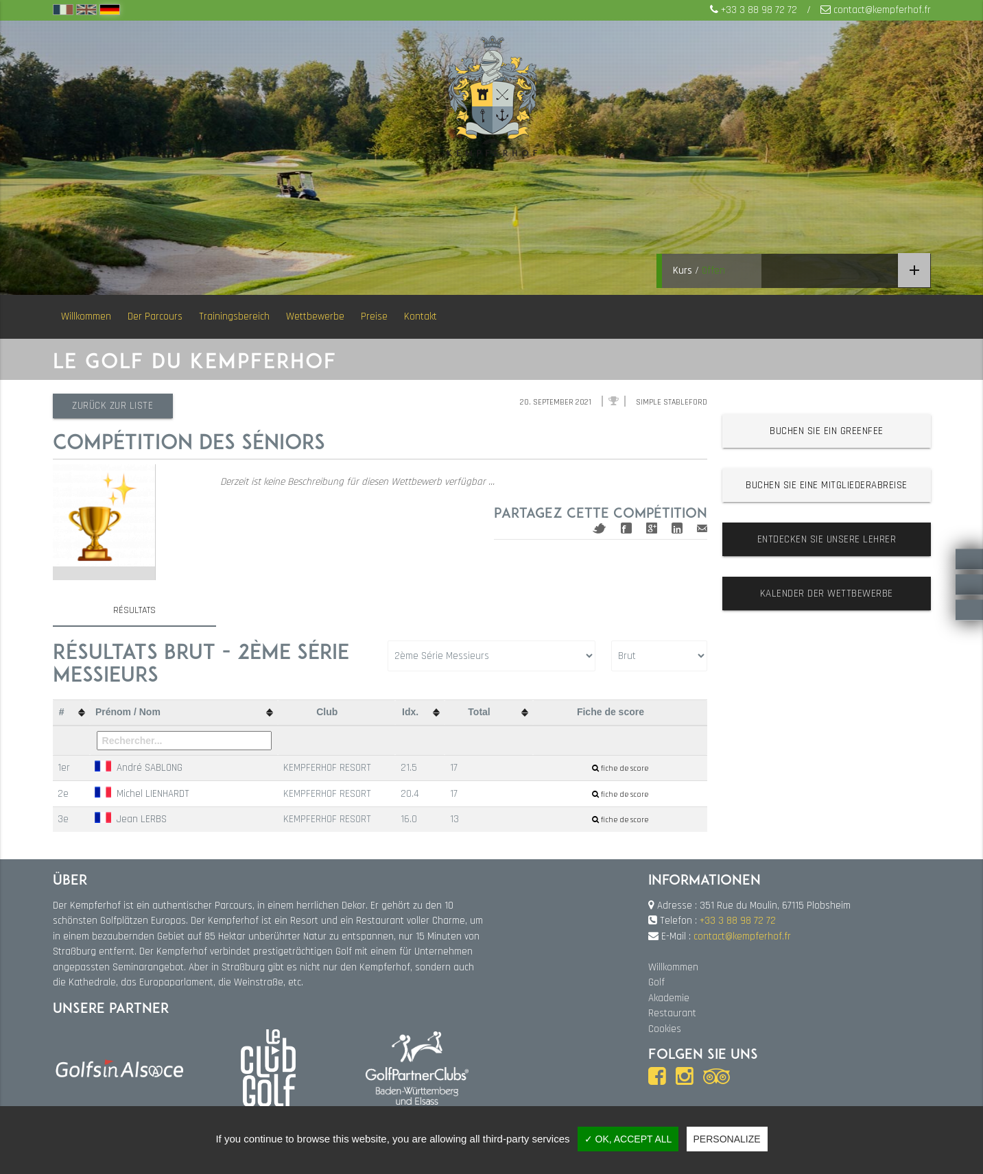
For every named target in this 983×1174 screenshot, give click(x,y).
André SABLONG (138, 767)
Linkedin (677, 528)
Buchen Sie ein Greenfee (827, 431)
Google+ (651, 528)
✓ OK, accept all (628, 1139)
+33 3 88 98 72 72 (759, 9)
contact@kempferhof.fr (882, 9)
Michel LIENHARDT (142, 793)
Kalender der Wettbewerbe (826, 593)
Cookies (664, 1028)
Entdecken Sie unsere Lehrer (827, 539)
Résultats (134, 610)
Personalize (727, 1139)
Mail (702, 528)
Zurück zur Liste (113, 405)
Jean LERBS (131, 819)
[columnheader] (71, 713)
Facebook (626, 528)
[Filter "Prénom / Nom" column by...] (184, 740)
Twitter (599, 528)
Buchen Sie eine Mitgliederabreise (827, 485)
